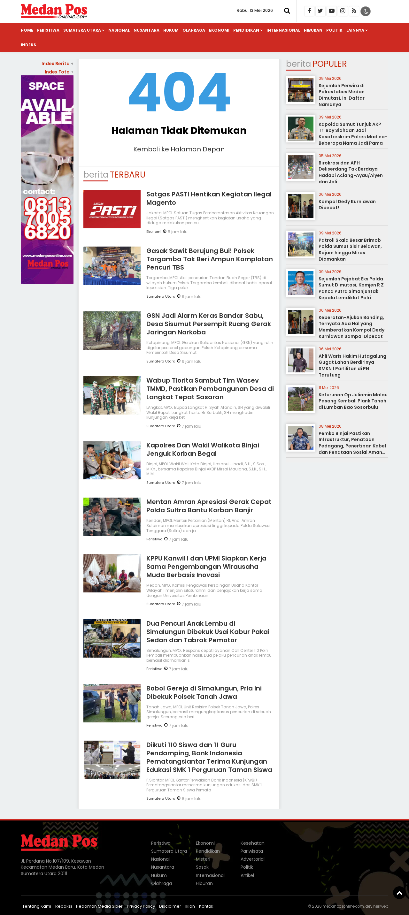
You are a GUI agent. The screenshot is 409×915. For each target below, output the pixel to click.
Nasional (119, 30)
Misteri (203, 859)
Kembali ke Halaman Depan (179, 149)
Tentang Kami (36, 906)
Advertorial (253, 859)
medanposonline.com (343, 906)
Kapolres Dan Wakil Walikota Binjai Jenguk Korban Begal (202, 449)
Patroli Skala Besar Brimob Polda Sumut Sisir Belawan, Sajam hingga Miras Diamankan (350, 249)
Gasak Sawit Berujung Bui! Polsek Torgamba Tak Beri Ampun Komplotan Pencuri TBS (209, 259)
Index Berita (57, 63)
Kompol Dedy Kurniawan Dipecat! (347, 204)
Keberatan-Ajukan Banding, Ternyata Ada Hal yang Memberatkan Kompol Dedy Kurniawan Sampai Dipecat (351, 326)
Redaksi (63, 906)
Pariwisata (252, 851)
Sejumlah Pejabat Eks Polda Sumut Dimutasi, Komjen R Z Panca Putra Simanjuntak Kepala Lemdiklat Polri (351, 288)
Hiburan (313, 30)
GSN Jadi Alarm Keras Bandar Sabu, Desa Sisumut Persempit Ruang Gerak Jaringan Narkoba (208, 324)
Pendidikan (246, 30)
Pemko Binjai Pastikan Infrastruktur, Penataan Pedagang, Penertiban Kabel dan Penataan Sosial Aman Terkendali (352, 445)
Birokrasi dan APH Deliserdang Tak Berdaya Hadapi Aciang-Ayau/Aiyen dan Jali (351, 172)
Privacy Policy (141, 906)
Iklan (190, 906)
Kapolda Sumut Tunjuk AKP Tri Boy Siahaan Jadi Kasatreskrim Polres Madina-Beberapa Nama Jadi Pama (353, 133)
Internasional (283, 30)
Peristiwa (48, 30)
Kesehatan (253, 843)
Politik (334, 30)
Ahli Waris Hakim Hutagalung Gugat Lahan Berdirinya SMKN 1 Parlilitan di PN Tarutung (352, 365)
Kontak (206, 906)
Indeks (28, 45)
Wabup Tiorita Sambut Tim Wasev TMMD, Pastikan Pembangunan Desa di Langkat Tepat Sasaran (210, 388)
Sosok (202, 867)
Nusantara (146, 30)
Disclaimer (170, 906)
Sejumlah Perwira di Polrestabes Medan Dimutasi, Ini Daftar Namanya (342, 95)
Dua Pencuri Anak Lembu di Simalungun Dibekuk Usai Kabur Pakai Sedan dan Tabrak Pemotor (207, 631)
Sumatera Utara (82, 30)
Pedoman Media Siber (99, 906)
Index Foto (59, 72)
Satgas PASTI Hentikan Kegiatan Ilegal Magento (209, 198)
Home (27, 30)
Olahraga (193, 30)
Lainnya (355, 30)
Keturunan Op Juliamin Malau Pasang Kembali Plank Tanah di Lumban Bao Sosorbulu (353, 401)
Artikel (247, 875)
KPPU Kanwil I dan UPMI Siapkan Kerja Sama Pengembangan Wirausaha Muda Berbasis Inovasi (206, 566)
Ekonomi (219, 30)
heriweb (380, 906)
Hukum (171, 30)
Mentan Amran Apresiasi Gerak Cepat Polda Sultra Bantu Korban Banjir (209, 506)
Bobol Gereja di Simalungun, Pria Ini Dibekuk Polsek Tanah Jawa (204, 692)
